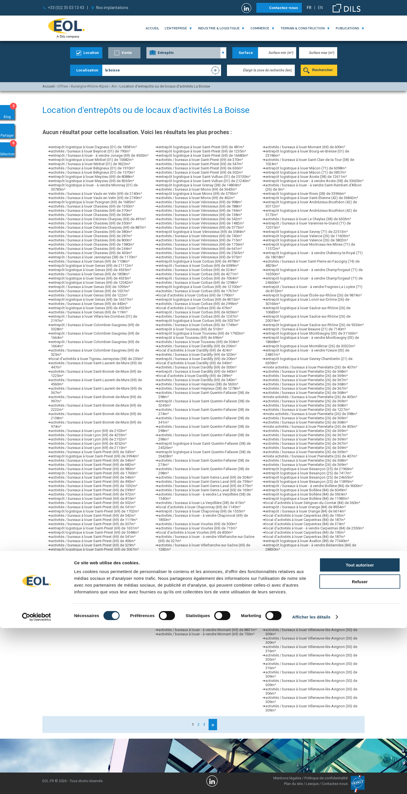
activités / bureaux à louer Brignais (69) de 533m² (198, 583)
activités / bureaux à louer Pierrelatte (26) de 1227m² (307, 409)
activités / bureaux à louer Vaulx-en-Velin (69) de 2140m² (96, 193)
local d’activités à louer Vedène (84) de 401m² (302, 562)
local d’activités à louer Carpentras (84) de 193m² (305, 515)
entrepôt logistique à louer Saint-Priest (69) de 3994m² (95, 456)
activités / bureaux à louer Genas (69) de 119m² (89, 312)
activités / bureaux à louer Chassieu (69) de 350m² (91, 223)
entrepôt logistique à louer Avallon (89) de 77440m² (307, 541)
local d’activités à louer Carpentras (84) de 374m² (305, 524)
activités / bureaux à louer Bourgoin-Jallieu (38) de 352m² (204, 600)
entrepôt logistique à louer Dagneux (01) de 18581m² (94, 147)
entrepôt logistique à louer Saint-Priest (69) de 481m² (201, 147)
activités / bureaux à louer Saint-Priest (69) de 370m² (200, 160)
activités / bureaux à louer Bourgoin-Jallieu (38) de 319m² (204, 613)
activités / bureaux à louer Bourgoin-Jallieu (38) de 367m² (204, 609)
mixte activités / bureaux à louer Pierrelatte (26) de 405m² (311, 397)
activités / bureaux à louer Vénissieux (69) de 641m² (200, 249)
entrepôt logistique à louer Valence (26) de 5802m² (306, 240)
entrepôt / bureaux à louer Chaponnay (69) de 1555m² (201, 511)
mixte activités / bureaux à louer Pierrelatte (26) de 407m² (311, 367)
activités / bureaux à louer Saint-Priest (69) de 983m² (93, 469)
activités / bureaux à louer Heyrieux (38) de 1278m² (199, 388)
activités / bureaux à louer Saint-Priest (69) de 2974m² (94, 566)
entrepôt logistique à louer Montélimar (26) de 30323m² (310, 346)
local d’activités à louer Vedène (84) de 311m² (302, 566)
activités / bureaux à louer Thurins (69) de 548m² (197, 617)
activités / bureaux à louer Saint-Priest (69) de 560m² (93, 558)
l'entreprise (176, 28)
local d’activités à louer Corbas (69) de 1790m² (196, 295)
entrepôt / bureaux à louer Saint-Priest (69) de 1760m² (94, 473)
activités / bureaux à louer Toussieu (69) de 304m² (198, 342)
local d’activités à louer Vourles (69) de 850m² (195, 532)
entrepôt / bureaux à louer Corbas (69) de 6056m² (198, 312)
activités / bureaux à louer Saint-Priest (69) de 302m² (93, 503)
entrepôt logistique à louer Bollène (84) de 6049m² (306, 490)
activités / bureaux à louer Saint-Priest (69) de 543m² (93, 452)
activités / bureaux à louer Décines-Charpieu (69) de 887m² (98, 227)
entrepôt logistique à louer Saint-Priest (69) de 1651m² (95, 528)
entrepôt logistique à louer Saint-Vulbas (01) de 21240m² (204, 181)
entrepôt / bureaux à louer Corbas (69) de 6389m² (198, 265)
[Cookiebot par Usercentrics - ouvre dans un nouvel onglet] (36, 783)
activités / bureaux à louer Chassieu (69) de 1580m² (92, 244)
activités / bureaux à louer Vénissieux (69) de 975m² (200, 257)
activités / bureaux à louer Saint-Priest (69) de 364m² (93, 600)
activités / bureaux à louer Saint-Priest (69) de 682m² (93, 465)
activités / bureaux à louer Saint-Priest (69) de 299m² (93, 490)
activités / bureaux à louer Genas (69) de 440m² (89, 304)
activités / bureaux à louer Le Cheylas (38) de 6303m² (308, 219)
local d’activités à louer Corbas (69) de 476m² (195, 308)
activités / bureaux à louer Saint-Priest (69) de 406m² (93, 541)
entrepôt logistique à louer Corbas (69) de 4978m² (199, 261)
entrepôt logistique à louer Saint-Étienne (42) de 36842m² (311, 198)
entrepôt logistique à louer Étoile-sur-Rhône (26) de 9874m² (313, 295)
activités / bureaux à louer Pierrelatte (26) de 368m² (306, 371)
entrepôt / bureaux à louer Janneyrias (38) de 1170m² (94, 257)
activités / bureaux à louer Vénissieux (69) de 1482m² (201, 223)
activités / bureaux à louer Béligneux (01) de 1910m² (93, 168)
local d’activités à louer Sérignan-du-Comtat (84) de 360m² (312, 503)
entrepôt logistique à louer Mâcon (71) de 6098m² (305, 168)
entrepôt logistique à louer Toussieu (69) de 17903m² (201, 333)
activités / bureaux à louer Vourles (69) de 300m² (197, 524)
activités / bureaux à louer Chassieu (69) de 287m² (91, 236)
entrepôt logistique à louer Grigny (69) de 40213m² (199, 592)
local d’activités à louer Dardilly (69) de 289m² (195, 376)
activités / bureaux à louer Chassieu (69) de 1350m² (92, 206)
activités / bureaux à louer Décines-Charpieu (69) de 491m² (98, 219)
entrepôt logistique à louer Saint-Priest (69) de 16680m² (203, 155)
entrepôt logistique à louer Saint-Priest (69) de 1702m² (95, 511)
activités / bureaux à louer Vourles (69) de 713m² (197, 528)
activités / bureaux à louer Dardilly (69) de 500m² (197, 367)
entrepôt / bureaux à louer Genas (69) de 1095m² (90, 287)
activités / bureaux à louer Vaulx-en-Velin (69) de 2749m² (96, 198)
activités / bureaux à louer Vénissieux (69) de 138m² (200, 215)
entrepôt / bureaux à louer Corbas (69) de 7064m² (198, 278)
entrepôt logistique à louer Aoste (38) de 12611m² (306, 176)
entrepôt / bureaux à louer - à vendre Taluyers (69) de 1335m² (207, 596)
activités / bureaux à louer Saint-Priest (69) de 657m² (93, 583)
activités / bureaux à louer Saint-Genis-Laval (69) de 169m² (205, 490)
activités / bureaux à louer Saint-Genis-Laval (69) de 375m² (205, 486)
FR (309, 7)
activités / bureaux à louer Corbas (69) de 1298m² (198, 282)
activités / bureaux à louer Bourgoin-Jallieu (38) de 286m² (204, 604)
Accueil (152, 28)
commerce (259, 28)
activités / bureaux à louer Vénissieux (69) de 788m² (200, 206)
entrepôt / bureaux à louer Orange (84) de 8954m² (305, 507)
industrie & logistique (219, 28)
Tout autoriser (360, 730)
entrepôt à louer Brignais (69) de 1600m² (191, 579)
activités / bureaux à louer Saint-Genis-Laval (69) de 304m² (205, 477)
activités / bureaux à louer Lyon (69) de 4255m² (89, 435)
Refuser (360, 747)
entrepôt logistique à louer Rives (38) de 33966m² (305, 193)
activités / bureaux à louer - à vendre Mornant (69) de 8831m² (207, 630)
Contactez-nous (283, 8)
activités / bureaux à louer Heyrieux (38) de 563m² (198, 384)
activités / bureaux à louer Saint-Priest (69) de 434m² (93, 609)
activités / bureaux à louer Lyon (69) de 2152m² (89, 439)
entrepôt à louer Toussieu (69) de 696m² (190, 337)
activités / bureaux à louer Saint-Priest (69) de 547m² (93, 617)
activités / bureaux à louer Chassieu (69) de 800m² (91, 240)
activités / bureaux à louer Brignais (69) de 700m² (198, 570)
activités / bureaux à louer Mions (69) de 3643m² (197, 189)
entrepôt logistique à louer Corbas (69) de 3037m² (199, 321)
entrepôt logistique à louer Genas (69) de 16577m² (92, 299)
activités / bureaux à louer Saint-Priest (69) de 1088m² (94, 625)
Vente (127, 53)
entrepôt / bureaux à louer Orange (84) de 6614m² (305, 511)
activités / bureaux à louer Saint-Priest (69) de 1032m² (94, 486)
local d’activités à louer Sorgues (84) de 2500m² (304, 558)
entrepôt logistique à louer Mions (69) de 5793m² (198, 193)
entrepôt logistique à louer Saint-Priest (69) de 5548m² (95, 532)
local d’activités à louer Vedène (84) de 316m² (302, 579)
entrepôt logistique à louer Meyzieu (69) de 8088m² (92, 176)
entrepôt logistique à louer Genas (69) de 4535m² (91, 270)
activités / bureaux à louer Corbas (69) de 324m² (197, 270)
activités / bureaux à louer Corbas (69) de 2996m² (198, 304)
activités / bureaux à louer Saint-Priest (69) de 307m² (93, 524)
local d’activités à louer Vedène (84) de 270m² (302, 583)
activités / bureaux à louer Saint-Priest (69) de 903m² (93, 570)
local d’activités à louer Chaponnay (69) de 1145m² (199, 507)
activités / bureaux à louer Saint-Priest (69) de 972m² (93, 494)
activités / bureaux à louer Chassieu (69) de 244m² (91, 249)
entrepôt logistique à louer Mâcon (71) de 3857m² (305, 172)
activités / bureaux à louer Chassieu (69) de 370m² (91, 210)
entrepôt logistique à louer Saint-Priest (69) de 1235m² (202, 151)
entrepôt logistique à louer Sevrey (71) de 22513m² (306, 232)
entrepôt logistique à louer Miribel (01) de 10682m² (92, 160)
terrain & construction (302, 28)
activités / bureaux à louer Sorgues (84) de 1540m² (306, 553)
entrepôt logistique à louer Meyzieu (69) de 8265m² (92, 181)
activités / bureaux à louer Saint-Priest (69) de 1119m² (94, 520)
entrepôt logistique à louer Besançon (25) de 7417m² (308, 473)
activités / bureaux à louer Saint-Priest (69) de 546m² (93, 460)
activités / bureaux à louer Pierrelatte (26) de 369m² (306, 376)
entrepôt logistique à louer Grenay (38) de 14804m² (199, 185)
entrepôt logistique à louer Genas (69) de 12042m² (92, 282)
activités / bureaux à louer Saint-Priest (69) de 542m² (93, 515)
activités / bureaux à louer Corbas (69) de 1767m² (198, 291)
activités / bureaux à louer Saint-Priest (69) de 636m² (200, 168)
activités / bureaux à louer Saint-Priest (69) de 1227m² (94, 596)
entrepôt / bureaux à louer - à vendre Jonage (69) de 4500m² (99, 155)
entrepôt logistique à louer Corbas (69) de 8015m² (199, 299)
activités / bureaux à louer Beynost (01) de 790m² (90, 151)
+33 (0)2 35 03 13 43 (66, 7)
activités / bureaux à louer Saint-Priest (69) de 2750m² (94, 604)
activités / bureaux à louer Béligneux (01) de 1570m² (93, 172)
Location (91, 53)
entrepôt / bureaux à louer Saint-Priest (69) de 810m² (93, 498)
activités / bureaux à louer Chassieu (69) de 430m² (91, 253)
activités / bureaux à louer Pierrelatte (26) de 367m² (306, 380)
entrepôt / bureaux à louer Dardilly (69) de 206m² (197, 359)
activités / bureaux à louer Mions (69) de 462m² (196, 198)
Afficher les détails (311, 782)
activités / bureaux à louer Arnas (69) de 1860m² (197, 587)
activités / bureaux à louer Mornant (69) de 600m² (305, 147)
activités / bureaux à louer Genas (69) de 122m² (89, 295)
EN (320, 7)
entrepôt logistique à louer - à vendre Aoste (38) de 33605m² (314, 181)
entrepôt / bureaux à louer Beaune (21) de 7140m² (305, 329)
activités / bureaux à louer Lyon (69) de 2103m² (89, 431)
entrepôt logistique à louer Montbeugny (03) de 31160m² (311, 333)
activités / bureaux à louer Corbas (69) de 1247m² (198, 316)
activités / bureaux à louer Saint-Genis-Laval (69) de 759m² (205, 481)
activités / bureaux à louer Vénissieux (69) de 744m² (200, 210)
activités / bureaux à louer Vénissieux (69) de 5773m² (201, 227)
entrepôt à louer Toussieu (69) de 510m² (190, 329)
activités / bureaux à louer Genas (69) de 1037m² (90, 291)
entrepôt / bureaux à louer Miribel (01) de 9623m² (90, 164)
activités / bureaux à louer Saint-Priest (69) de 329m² (93, 545)
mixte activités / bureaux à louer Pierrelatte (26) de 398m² (311, 414)
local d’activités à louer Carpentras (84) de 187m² (305, 520)
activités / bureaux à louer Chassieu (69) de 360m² (91, 215)
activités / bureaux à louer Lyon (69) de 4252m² (89, 443)
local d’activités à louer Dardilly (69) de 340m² (195, 363)
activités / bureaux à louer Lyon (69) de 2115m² (89, 448)
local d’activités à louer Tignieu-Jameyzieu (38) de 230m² (97, 359)
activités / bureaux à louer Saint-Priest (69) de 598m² (93, 575)
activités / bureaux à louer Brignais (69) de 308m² (198, 566)
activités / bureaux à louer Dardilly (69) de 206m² (197, 346)
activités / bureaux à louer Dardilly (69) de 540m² (197, 380)
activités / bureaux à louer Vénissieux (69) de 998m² (200, 202)
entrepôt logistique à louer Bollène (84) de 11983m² (307, 498)
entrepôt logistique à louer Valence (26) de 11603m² (307, 236)
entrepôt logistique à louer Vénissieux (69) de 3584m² (201, 232)
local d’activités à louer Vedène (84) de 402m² (302, 575)
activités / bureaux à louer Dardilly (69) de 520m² (197, 354)
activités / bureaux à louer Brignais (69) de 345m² (198, 575)
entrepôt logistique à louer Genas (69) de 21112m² (92, 265)
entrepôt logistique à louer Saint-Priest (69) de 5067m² (95, 549)
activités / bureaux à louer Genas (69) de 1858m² (90, 274)
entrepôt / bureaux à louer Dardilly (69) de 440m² (197, 371)
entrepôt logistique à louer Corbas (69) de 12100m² (200, 287)
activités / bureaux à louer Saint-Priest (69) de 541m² (93, 507)
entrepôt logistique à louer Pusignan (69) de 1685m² (93, 202)
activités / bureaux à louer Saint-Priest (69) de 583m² (93, 621)
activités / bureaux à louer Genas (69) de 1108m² (90, 261)
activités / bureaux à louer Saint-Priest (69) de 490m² (93, 481)
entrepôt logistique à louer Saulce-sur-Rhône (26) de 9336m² (314, 325)
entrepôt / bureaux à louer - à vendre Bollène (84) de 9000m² (314, 486)
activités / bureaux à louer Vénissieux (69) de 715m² (200, 240)
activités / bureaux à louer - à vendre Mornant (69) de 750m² (206, 634)
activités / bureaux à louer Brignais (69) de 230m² (198, 562)
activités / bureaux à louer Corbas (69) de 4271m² (198, 274)
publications (347, 28)
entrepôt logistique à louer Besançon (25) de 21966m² (309, 469)
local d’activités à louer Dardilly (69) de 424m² (195, 350)
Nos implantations (112, 7)
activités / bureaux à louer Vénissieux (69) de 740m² (200, 236)
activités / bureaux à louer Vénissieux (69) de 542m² (200, 219)
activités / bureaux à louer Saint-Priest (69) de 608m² (93, 562)
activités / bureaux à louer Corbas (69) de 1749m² (198, 325)
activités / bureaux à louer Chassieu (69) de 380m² (91, 232)
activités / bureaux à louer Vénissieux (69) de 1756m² (201, 244)
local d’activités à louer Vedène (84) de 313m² (302, 570)
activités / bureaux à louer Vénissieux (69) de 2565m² (201, 253)
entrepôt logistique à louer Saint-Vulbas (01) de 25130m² (204, 176)
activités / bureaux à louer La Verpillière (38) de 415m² (201, 503)
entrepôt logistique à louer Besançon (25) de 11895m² (309, 481)
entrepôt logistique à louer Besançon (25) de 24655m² (309, 477)
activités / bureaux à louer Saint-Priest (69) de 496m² (93, 613)
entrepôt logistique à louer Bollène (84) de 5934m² (306, 494)
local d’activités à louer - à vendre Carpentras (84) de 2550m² (314, 528)
